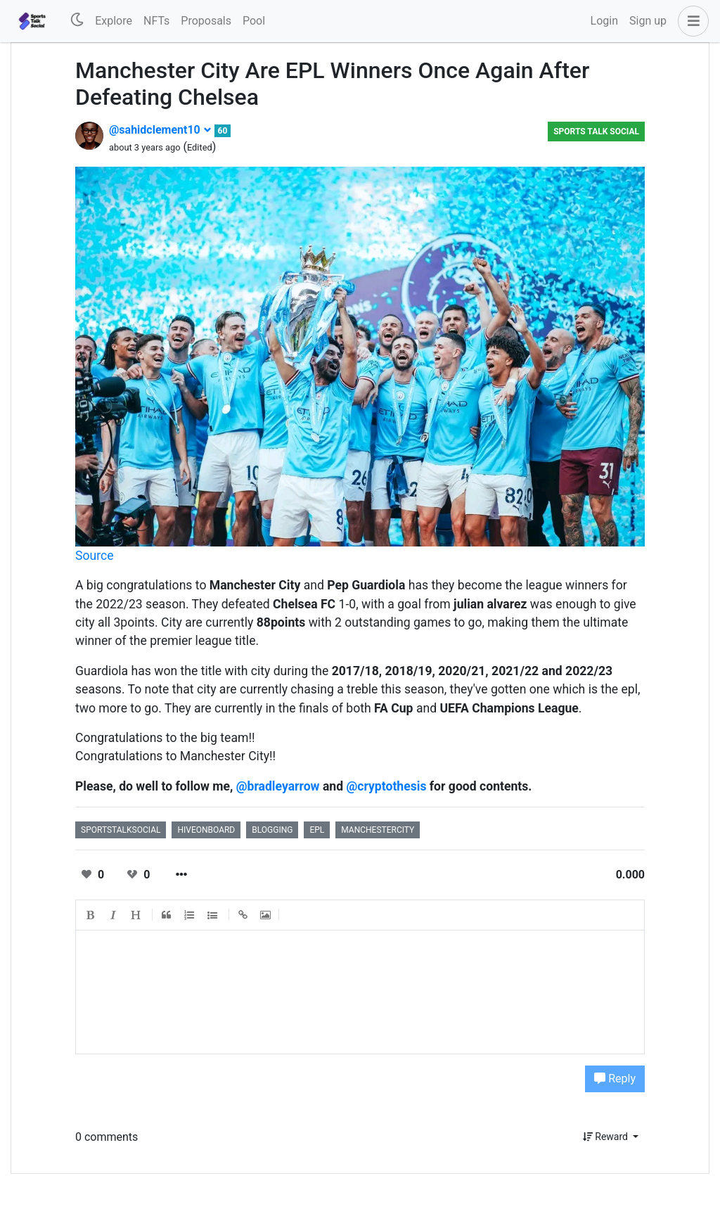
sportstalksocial (120, 830)
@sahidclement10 (160, 129)
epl (316, 830)
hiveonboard (206, 830)
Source (94, 556)
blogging (272, 830)
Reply (615, 1078)
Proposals (206, 20)
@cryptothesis (386, 786)
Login (604, 20)
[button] (690, 21)
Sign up (648, 20)
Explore (113, 20)
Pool (254, 20)
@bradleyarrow (278, 786)
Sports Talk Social (596, 131)
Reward (607, 1136)
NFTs (156, 20)
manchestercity (377, 830)
